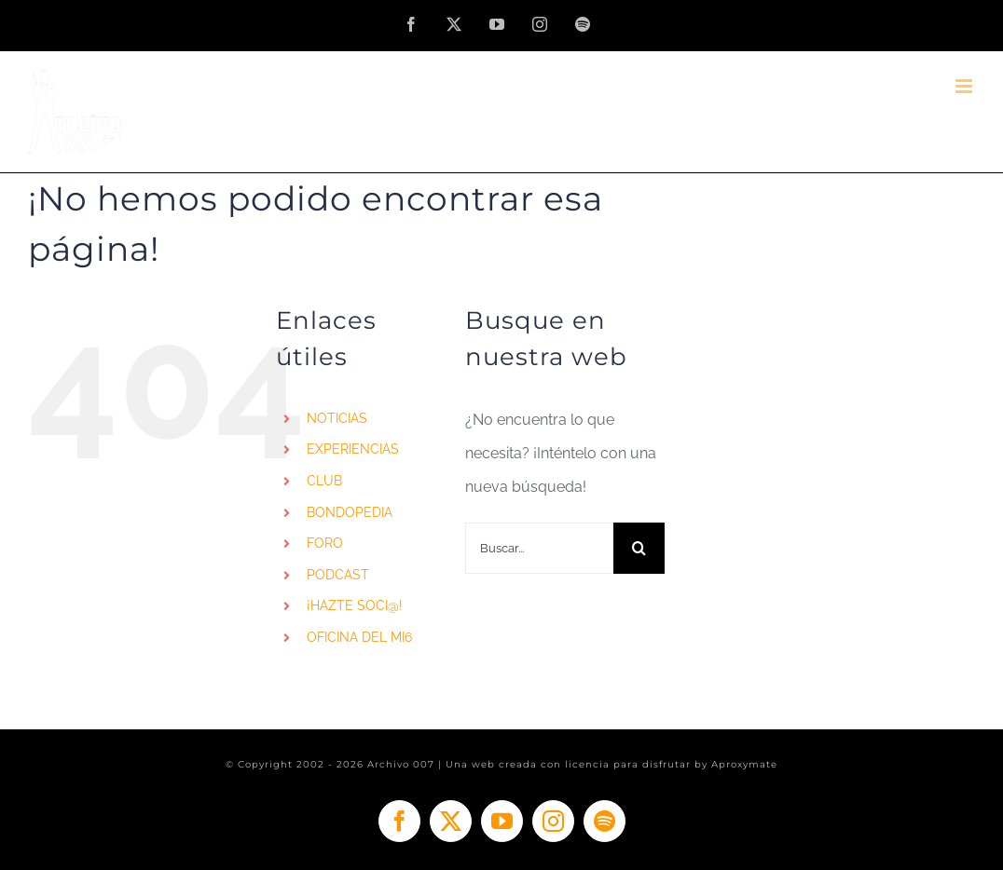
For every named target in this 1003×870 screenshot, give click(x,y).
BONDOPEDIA (349, 512)
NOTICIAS (337, 418)
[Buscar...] (539, 548)
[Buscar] (639, 548)
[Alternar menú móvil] (965, 86)
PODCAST (338, 574)
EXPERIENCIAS (353, 449)
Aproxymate (744, 764)
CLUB (324, 480)
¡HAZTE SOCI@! (355, 605)
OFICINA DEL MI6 (359, 637)
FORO (325, 543)
